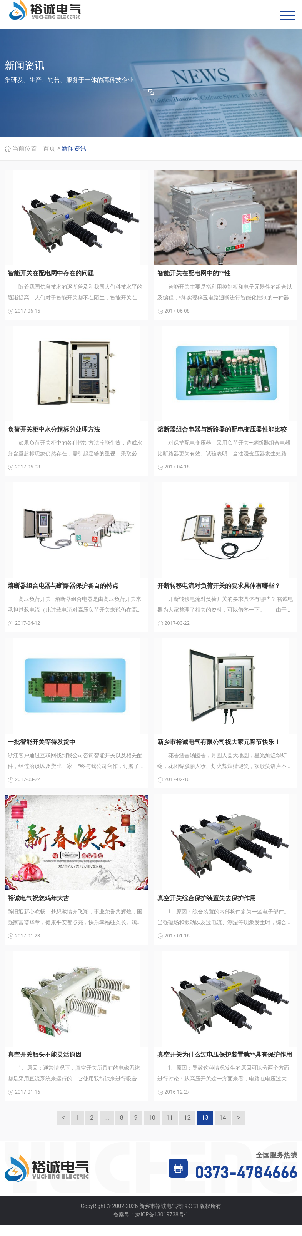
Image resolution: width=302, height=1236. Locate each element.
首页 (49, 150)
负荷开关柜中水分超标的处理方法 (54, 432)
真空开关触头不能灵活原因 (45, 1063)
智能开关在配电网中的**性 (194, 274)
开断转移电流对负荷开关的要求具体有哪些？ (218, 590)
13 (205, 1128)
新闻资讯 (74, 150)
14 (222, 1128)
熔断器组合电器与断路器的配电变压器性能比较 (222, 432)
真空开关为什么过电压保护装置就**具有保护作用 (224, 1063)
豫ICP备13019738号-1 (161, 1226)
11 (169, 1128)
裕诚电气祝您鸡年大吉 (38, 906)
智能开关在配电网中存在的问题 (51, 274)
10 (151, 1128)
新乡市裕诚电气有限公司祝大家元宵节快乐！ (218, 748)
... (106, 1128)
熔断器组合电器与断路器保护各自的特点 (63, 590)
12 (187, 1128)
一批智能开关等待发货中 (41, 748)
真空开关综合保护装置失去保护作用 (206, 906)
